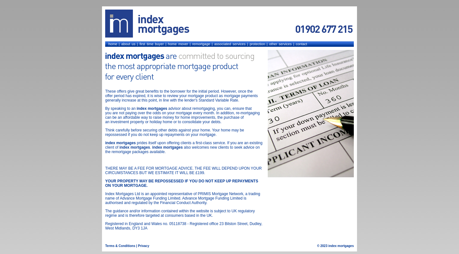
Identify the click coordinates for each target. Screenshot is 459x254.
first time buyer (152, 44)
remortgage (201, 44)
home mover (178, 44)
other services (280, 44)
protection (257, 44)
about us (128, 44)
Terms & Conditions (120, 246)
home (112, 44)
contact (301, 44)
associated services (229, 44)
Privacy (143, 246)
